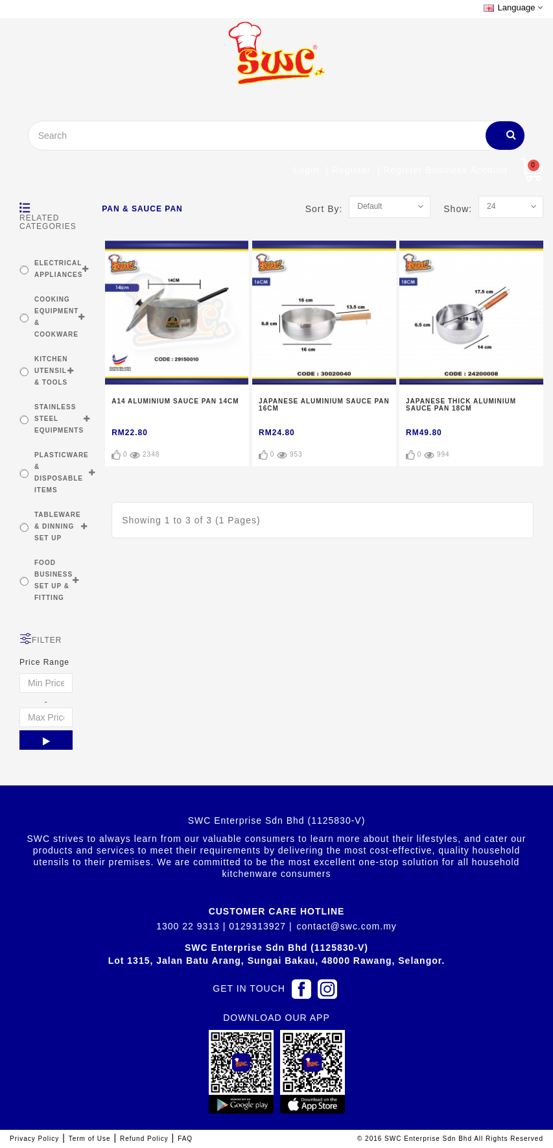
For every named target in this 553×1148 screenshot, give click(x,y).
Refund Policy (144, 1138)
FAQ (185, 1138)
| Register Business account (442, 170)
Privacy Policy (34, 1138)
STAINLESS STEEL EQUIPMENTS (59, 418)
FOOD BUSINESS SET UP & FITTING (53, 580)
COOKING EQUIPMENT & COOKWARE (56, 317)
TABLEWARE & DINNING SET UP (57, 526)
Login (306, 170)
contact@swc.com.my (346, 926)
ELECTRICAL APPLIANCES (58, 268)
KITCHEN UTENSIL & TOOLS (50, 370)
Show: (460, 209)
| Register (348, 170)
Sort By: (327, 209)
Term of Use (90, 1138)
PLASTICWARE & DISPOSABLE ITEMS (61, 472)
